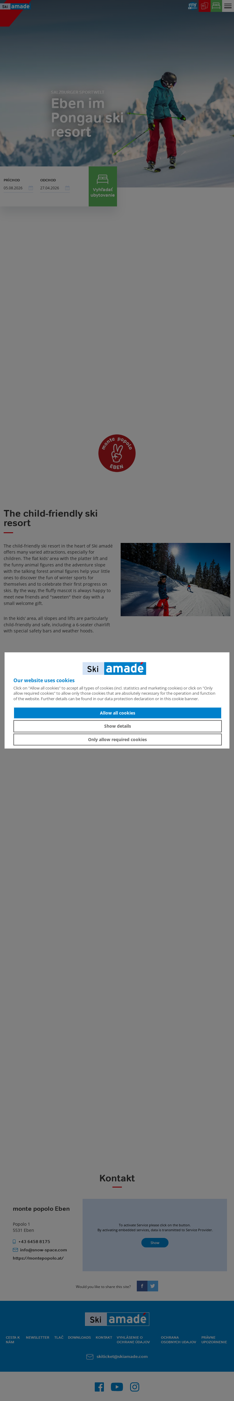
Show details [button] (117, 726)
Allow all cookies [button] (117, 713)
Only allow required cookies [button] (117, 739)
